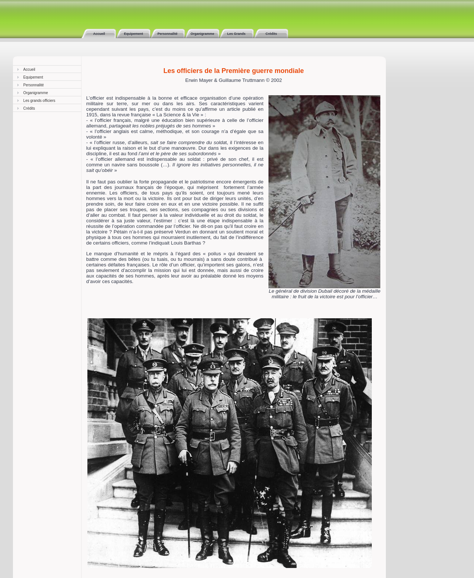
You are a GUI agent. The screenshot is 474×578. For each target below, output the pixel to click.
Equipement (133, 34)
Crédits (271, 34)
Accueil (98, 34)
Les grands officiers (39, 101)
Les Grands (236, 34)
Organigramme (202, 34)
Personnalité (167, 34)
